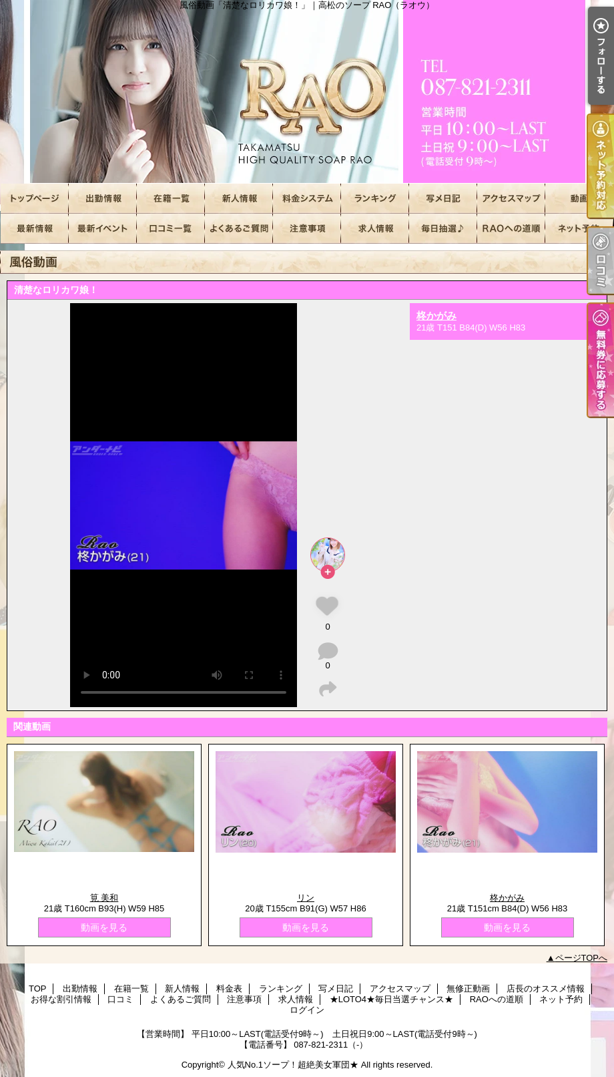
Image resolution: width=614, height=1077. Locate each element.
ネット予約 (579, 229)
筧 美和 (104, 898)
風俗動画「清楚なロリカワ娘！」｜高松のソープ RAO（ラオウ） (307, 92)
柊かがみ (436, 315)
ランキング (375, 199)
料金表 (307, 199)
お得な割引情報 (103, 229)
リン (305, 898)
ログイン (307, 1010)
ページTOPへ (581, 958)
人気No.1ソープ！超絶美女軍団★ (293, 1065)
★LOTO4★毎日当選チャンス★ (443, 229)
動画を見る (104, 927)
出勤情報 (103, 199)
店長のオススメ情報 (35, 229)
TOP (35, 199)
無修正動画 (579, 199)
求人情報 (375, 229)
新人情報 (239, 199)
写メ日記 (443, 199)
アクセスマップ (511, 199)
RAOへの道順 (511, 229)
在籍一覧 (171, 199)
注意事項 (307, 229)
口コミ (171, 229)
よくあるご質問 (239, 229)
